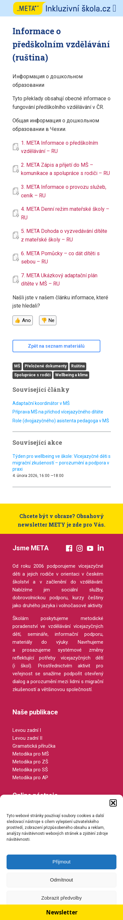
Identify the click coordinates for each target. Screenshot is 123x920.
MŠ (17, 366)
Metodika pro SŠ (30, 770)
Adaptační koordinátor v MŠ (41, 403)
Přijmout (61, 861)
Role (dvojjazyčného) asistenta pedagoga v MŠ (60, 420)
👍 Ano (22, 320)
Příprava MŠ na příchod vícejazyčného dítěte (57, 411)
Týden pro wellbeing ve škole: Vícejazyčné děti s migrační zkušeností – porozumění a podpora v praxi (61, 463)
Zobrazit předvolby (61, 898)
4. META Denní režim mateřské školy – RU (65, 213)
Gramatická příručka (33, 746)
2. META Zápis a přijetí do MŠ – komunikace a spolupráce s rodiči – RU (65, 169)
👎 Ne (47, 320)
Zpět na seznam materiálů (56, 346)
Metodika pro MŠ (30, 754)
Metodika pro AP (30, 778)
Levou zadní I (26, 730)
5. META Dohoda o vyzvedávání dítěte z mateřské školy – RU (64, 235)
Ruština (78, 366)
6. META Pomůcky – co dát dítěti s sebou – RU (60, 257)
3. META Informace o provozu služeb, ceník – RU (63, 191)
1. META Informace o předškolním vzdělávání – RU (59, 147)
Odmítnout (61, 880)
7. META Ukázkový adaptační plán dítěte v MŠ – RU (59, 279)
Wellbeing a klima (71, 375)
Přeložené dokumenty (46, 366)
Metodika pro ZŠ (30, 762)
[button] (113, 803)
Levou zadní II (27, 738)
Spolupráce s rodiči (32, 375)
